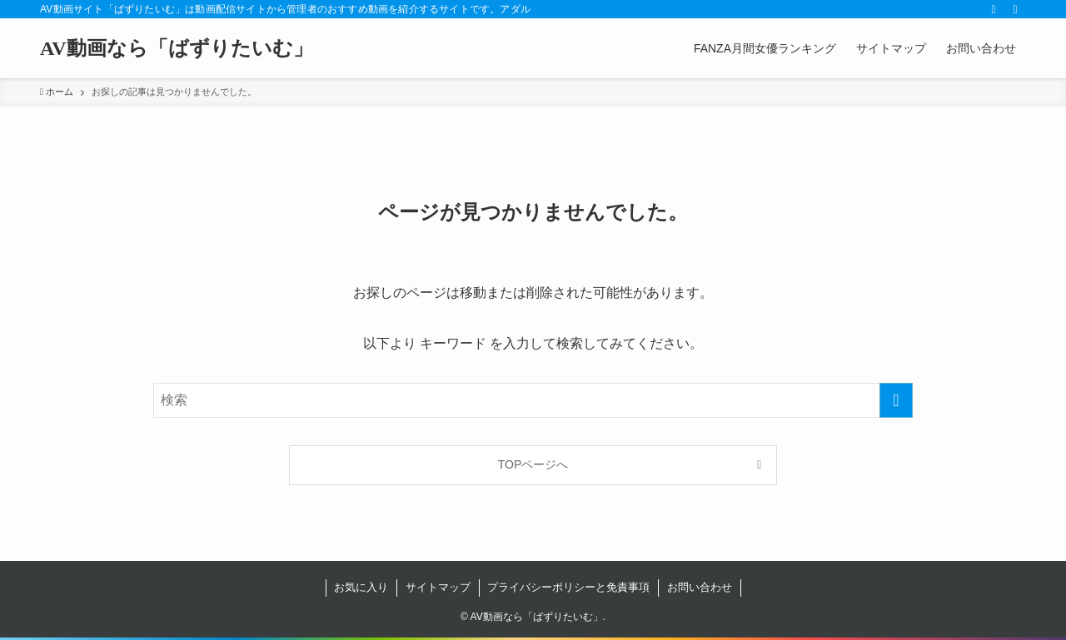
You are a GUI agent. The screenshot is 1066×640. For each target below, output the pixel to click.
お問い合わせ (699, 587)
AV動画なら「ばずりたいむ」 (176, 48)
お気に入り (361, 587)
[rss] (993, 9)
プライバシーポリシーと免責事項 (568, 587)
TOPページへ (533, 464)
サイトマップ (438, 587)
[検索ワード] (533, 400)
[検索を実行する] (896, 400)
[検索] (1015, 9)
